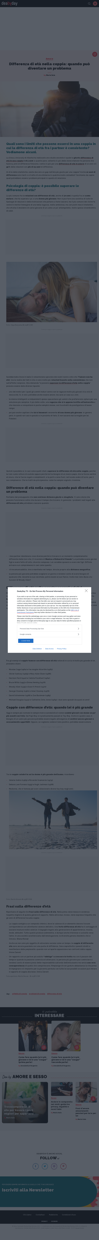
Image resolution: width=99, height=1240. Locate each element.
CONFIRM (28, 641)
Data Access (49, 649)
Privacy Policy (61, 649)
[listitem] (49, 628)
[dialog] (49, 620)
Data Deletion (37, 649)
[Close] (87, 591)
